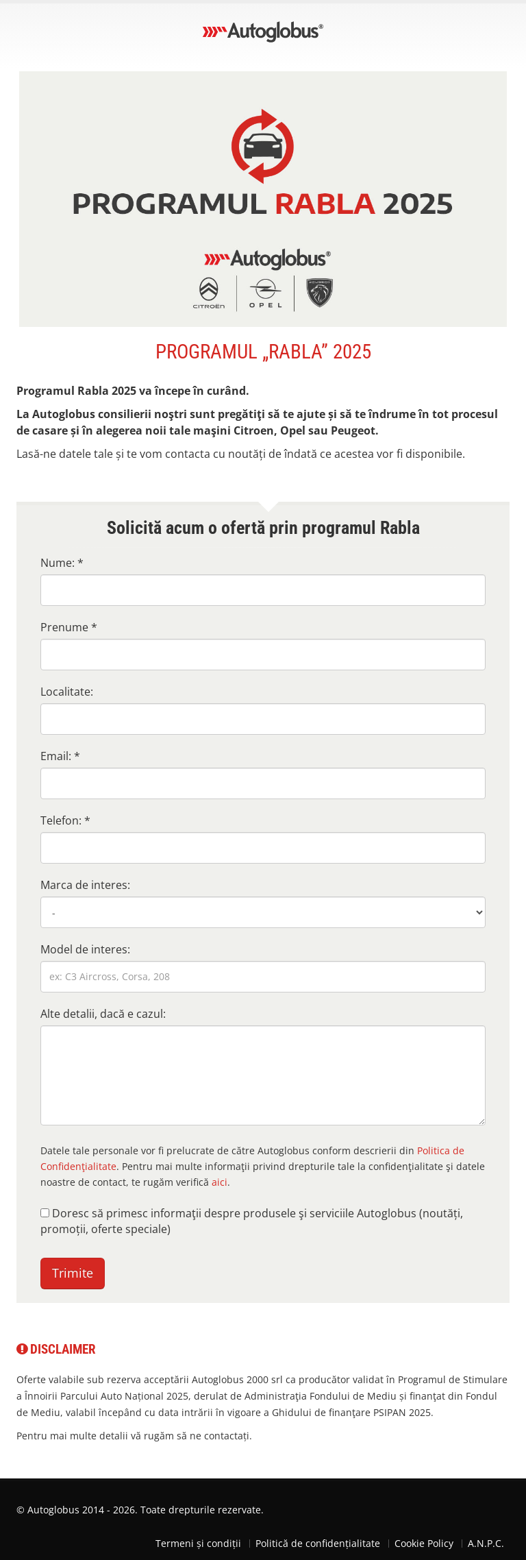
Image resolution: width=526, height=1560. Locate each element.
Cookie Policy (423, 1543)
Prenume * (68, 627)
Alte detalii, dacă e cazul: (103, 1013)
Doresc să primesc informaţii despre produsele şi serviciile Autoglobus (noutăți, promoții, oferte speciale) (251, 1221)
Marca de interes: (85, 884)
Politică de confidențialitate (317, 1543)
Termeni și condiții (198, 1543)
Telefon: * (65, 820)
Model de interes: (85, 949)
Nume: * (62, 562)
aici (219, 1182)
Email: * (60, 756)
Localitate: (66, 691)
